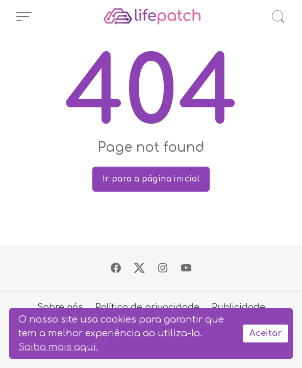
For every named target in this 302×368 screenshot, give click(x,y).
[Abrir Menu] (24, 16)
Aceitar (265, 333)
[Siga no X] (139, 268)
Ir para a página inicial (151, 178)
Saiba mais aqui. (58, 347)
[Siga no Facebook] (116, 268)
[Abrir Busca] (278, 16)
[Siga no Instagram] (163, 268)
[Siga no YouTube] (186, 268)
